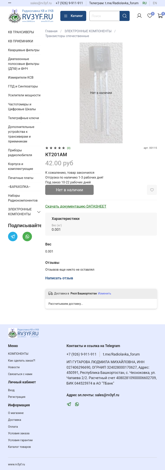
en (155, 3)
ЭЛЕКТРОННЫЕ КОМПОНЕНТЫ (88, 31)
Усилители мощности (24, 95)
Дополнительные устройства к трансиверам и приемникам (21, 134)
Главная (51, 31)
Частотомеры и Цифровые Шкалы (22, 106)
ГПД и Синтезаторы (23, 86)
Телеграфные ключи (23, 118)
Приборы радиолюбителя (20, 152)
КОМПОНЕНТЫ (18, 354)
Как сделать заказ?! (21, 360)
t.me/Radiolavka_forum (121, 354)
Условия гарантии (20, 440)
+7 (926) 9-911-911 (69, 3)
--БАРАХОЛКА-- (19, 187)
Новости (14, 367)
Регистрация (16, 397)
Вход (11, 390)
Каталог (73, 16)
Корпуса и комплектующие (20, 166)
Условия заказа (19, 433)
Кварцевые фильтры (23, 50)
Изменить (104, 293)
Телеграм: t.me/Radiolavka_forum (114, 3)
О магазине (16, 413)
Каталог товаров (19, 447)
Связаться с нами (20, 374)
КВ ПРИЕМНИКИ (20, 41)
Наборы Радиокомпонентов (23, 198)
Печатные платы (20, 178)
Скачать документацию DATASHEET (75, 206)
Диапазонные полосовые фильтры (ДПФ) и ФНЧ (23, 64)
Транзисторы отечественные (67, 36)
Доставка (14, 420)
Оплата (13, 426)
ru (144, 3)
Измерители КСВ (21, 77)
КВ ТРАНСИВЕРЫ (21, 32)
